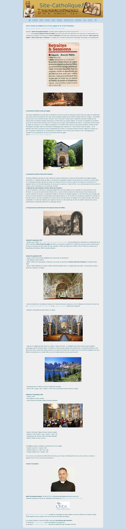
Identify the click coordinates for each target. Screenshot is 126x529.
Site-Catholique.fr (63, 6)
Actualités (35, 20)
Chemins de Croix (68, 20)
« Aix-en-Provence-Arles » (41, 524)
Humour (90, 20)
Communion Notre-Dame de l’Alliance (38, 515)
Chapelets (59, 20)
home (30, 20)
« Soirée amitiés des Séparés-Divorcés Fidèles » (54, 242)
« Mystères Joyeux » (60, 306)
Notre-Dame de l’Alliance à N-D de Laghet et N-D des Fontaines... (50, 26)
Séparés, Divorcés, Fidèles (33, 28)
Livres (84, 20)
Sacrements (78, 20)
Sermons (47, 20)
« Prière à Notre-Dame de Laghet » (40, 135)
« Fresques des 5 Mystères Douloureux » (39, 306)
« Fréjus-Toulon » (39, 522)
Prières (53, 20)
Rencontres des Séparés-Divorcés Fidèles (53, 28)
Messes (41, 20)
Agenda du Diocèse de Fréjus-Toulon (73, 498)
